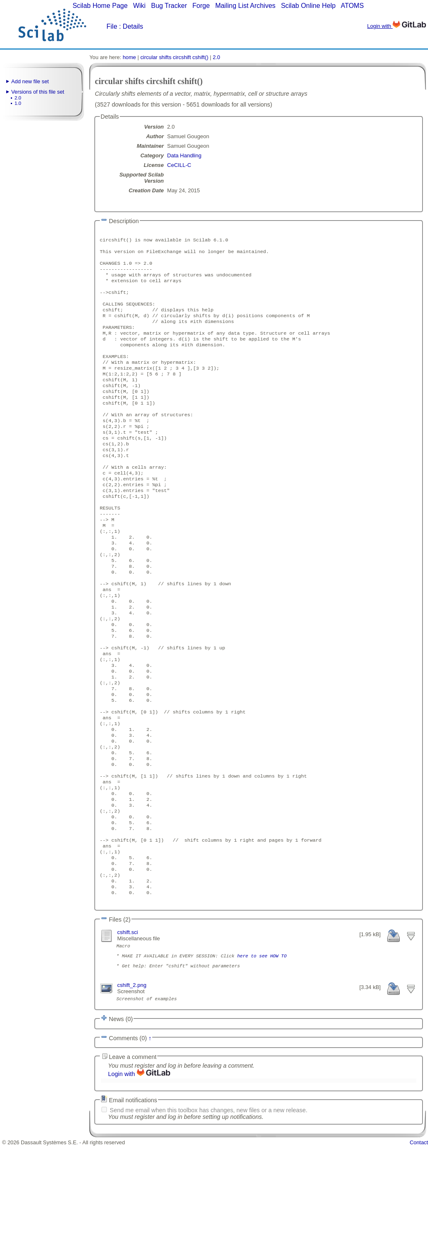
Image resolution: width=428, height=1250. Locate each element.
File (111, 26)
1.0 (18, 103)
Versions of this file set (37, 92)
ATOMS (352, 5)
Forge (201, 5)
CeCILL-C (179, 165)
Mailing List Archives (245, 5)
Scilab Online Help (308, 5)
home (129, 57)
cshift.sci (127, 1028)
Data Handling (184, 155)
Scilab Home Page (100, 5)
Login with (396, 26)
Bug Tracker (169, 5)
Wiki (139, 5)
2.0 (18, 97)
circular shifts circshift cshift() (174, 57)
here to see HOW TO (262, 1055)
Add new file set (30, 81)
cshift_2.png (131, 1088)
